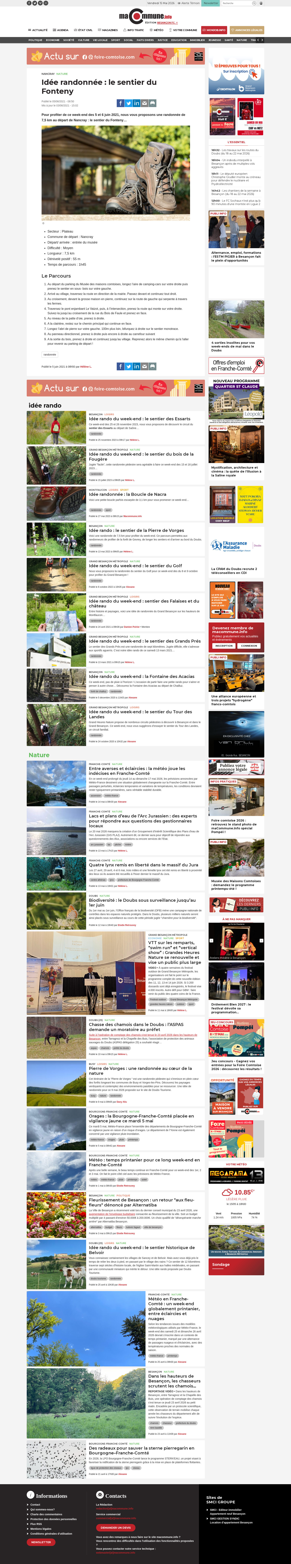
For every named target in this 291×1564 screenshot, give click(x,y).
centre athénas (98, 880)
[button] (254, 3)
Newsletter (41, 1542)
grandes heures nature (161, 1004)
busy (93, 1095)
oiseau (136, 1468)
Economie (155, 938)
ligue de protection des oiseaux (106, 1468)
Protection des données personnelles (53, 1519)
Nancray (48, 74)
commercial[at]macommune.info (116, 1518)
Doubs (93, 895)
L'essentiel (236, 142)
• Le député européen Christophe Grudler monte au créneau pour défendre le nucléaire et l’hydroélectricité (236, 179)
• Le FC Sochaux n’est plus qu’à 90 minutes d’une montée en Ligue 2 (235, 202)
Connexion (249, 645)
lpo (127, 1468)
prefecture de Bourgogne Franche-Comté (138, 880)
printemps (133, 1139)
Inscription (224, 645)
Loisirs (109, 414)
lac (109, 844)
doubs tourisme (98, 1278)
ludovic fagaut (133, 1227)
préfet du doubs (121, 1048)
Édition (150, 22)
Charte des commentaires (46, 1514)
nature (103, 1095)
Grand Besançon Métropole (108, 449)
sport (108, 510)
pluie (121, 1139)
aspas (94, 1048)
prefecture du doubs (186, 1423)
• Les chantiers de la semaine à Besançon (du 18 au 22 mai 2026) (236, 192)
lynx (112, 880)
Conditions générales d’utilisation (51, 1533)
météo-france (111, 795)
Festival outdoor (158, 999)
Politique (123, 1195)
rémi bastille (156, 1428)
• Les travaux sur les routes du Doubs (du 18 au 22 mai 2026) (235, 151)
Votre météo (236, 1164)
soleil (144, 1179)
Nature (62, 74)
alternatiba (96, 1227)
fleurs (119, 1227)
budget (108, 1227)
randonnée (50, 354)
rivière (128, 844)
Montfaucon (98, 490)
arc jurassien (97, 844)
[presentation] (211, 940)
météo (94, 1179)
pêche (118, 844)
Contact (35, 1504)
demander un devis (116, 1527)
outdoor (180, 1004)
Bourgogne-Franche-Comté (108, 1111)
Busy (92, 1064)
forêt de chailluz (98, 691)
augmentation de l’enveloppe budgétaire (112, 1214)
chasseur (167, 1423)
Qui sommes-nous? (42, 1509)
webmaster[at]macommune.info (115, 1552)
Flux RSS (36, 1524)
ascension (96, 795)
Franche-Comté (99, 764)
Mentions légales (40, 1528)
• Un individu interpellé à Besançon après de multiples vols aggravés (233, 164)
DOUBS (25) (96, 1020)
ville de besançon (152, 1227)
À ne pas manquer (237, 919)
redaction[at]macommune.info (114, 1508)
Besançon (96, 414)
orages (111, 1139)
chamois (105, 1048)
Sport (124, 490)
